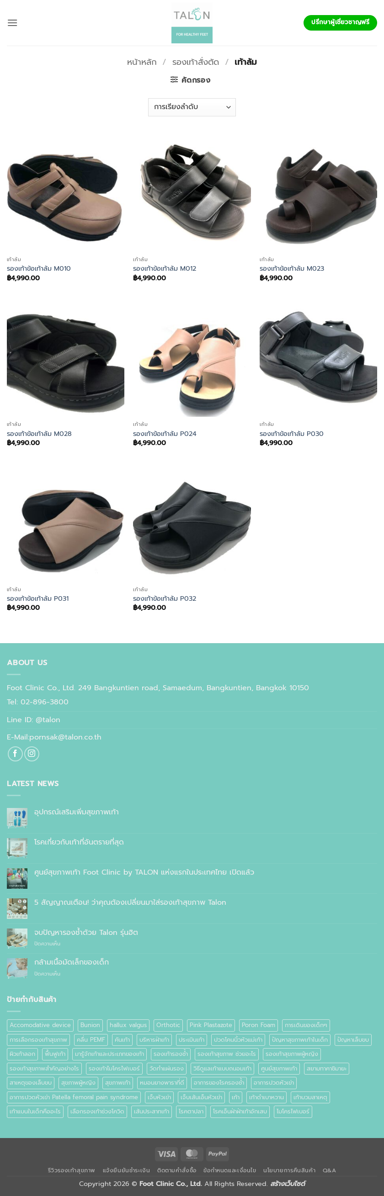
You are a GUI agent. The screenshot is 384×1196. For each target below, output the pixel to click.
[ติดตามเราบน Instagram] (31, 753)
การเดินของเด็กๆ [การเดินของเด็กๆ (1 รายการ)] (306, 1025)
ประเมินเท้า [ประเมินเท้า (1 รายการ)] (191, 1039)
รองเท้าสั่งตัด (195, 62)
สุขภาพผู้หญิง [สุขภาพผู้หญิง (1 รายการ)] (78, 1082)
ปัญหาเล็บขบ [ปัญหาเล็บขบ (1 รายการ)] (353, 1039)
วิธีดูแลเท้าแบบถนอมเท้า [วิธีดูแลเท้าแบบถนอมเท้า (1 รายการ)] (222, 1068)
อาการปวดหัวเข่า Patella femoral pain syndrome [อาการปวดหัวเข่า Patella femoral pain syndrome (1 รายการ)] (74, 1097)
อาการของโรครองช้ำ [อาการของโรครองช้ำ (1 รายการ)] (219, 1082)
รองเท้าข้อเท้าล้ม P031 (38, 598)
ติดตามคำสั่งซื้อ (177, 1170)
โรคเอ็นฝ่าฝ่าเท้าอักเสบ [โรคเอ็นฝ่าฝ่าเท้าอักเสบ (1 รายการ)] (240, 1111)
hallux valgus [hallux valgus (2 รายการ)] (128, 1025)
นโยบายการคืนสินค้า (289, 1170)
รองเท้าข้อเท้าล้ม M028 (39, 434)
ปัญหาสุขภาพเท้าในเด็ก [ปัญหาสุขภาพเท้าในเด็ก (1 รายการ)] (300, 1039)
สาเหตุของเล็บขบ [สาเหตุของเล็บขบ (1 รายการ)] (31, 1082)
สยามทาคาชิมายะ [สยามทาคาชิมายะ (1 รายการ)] (327, 1068)
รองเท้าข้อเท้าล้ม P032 (164, 598)
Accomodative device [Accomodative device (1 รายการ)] (40, 1025)
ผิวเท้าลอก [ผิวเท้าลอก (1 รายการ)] (22, 1053)
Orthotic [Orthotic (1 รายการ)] (168, 1025)
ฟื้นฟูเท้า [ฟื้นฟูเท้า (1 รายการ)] (55, 1053)
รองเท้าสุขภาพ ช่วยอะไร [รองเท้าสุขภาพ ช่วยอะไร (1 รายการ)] (226, 1053)
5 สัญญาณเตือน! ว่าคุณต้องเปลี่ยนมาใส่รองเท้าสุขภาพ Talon (130, 902)
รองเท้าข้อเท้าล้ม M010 (39, 268)
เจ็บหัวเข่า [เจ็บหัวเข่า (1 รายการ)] (159, 1097)
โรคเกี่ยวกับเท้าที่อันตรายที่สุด (79, 842)
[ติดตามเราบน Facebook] (15, 753)
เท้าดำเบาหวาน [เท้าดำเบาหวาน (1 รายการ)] (266, 1097)
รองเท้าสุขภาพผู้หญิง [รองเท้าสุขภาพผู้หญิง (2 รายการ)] (292, 1053)
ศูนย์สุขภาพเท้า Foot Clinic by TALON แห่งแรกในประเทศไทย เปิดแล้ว (144, 872)
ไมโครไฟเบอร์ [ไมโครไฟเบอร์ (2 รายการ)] (293, 1111)
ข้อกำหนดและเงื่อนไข (229, 1170)
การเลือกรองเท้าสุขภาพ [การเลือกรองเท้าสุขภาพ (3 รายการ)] (38, 1039)
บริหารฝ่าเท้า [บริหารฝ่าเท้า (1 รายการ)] (154, 1039)
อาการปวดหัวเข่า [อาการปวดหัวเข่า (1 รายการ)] (274, 1082)
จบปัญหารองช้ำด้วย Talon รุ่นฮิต (86, 932)
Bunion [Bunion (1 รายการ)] (90, 1025)
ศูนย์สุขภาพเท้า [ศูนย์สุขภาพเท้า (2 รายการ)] (279, 1068)
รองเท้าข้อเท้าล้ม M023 (292, 268)
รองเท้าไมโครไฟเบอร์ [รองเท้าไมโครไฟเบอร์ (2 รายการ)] (114, 1068)
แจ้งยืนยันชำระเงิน (126, 1170)
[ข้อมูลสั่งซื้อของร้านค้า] (191, 107)
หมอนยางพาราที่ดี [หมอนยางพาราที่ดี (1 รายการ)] (162, 1082)
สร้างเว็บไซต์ (287, 1184)
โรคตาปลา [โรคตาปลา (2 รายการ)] (191, 1111)
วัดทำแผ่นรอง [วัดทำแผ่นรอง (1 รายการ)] (166, 1068)
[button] (12, 22)
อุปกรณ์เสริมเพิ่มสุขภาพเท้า (76, 812)
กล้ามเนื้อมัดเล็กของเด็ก (71, 962)
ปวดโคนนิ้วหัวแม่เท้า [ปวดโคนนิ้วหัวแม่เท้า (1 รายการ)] (238, 1039)
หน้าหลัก (142, 62)
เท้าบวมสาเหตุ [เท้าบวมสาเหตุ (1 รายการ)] (310, 1097)
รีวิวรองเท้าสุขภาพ (72, 1170)
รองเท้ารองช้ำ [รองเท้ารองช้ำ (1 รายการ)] (171, 1053)
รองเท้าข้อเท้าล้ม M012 (164, 268)
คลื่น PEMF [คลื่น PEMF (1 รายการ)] (91, 1039)
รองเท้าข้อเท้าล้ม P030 (292, 434)
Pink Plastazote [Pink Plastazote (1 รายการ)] (211, 1025)
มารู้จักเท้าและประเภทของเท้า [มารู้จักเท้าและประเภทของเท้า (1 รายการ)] (109, 1053)
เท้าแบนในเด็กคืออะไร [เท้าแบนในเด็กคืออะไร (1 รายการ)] (35, 1111)
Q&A (329, 1170)
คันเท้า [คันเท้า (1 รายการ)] (122, 1039)
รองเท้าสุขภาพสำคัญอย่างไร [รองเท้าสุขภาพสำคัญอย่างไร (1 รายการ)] (44, 1068)
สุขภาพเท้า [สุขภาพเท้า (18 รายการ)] (117, 1082)
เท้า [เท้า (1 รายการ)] (236, 1097)
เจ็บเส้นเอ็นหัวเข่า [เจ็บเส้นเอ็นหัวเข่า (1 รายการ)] (201, 1097)
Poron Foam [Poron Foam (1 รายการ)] (258, 1025)
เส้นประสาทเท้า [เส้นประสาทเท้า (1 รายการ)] (151, 1111)
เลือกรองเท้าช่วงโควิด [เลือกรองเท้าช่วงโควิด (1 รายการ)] (97, 1111)
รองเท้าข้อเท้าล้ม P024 (165, 434)
